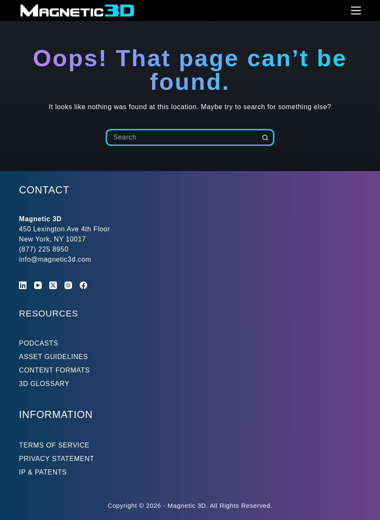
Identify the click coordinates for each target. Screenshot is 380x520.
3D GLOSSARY (44, 383)
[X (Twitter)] (53, 285)
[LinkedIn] (23, 285)
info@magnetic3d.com (55, 259)
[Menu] (356, 10)
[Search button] (265, 137)
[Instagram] (68, 285)
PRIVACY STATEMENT (56, 458)
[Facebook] (83, 285)
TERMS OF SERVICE (54, 445)
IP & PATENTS (43, 472)
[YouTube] (38, 285)
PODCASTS (38, 343)
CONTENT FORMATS (54, 370)
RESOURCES (52, 313)
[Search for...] (181, 137)
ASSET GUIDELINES (53, 356)
